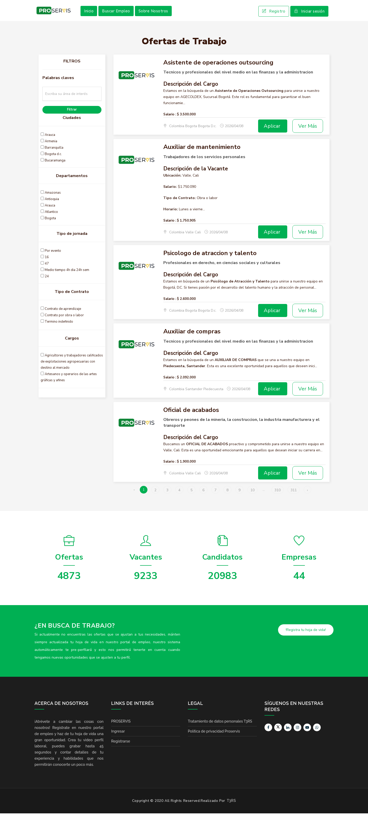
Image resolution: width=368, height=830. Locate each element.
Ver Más (307, 142)
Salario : (169, 131)
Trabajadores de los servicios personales (204, 173)
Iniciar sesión (309, 19)
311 (294, 506)
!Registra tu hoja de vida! (306, 646)
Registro (273, 19)
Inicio (89, 19)
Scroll (359, 818)
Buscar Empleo (116, 19)
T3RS (231, 817)
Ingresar (118, 748)
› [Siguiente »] (307, 506)
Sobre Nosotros (153, 19)
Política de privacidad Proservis (214, 748)
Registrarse (120, 758)
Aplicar (273, 142)
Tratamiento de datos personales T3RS (220, 738)
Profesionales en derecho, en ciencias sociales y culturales (221, 279)
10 (252, 506)
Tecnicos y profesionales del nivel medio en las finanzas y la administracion (238, 89)
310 (277, 506)
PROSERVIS (121, 738)
